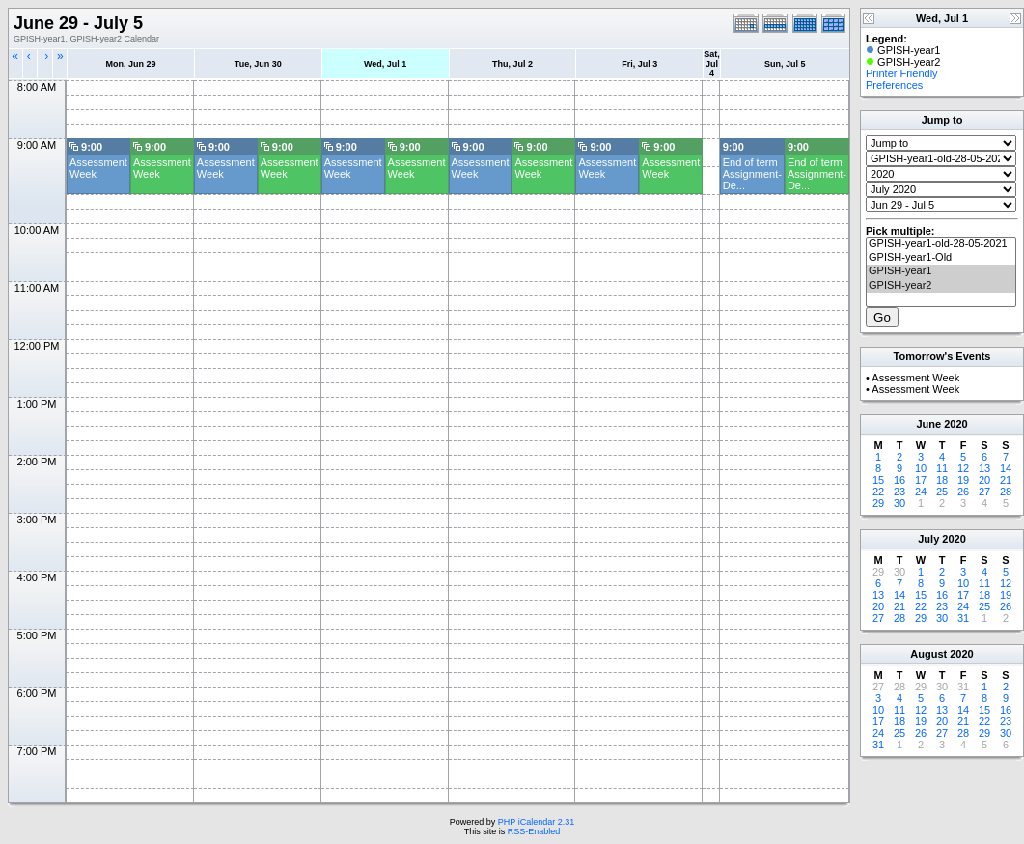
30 (899, 503)
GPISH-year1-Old (941, 258)
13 (984, 468)
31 (963, 618)
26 (963, 491)
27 (984, 491)
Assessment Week (915, 377)
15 (878, 480)
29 (878, 503)
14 (1005, 468)
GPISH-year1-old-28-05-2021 (941, 244)
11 (942, 468)
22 (878, 491)
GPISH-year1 (941, 271)
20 (984, 480)
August (928, 654)
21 (1005, 480)
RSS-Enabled (534, 831)
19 (963, 480)
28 (1005, 491)
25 (942, 491)
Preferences (894, 85)
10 (921, 468)
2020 (955, 424)
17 (921, 480)
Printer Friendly (902, 73)
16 (899, 480)
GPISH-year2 (941, 286)
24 (921, 491)
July (928, 539)
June (928, 424)
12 (963, 468)
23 (899, 491)
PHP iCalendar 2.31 (536, 822)
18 (942, 480)
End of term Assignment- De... (752, 173)
